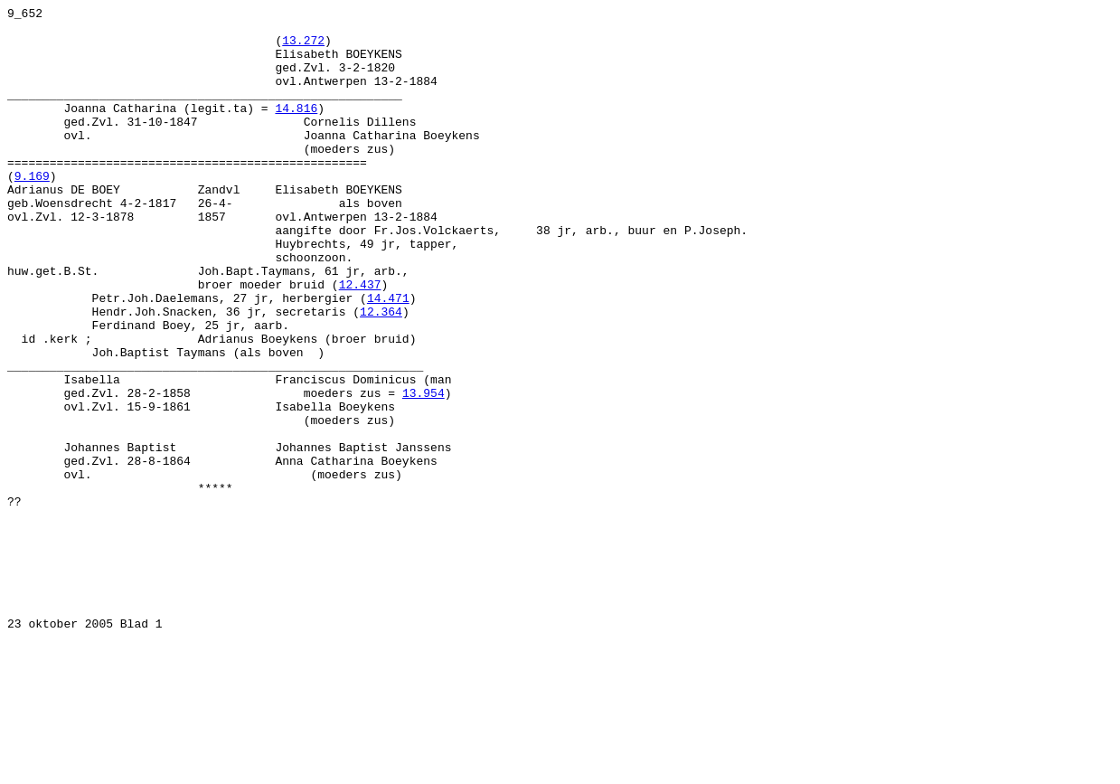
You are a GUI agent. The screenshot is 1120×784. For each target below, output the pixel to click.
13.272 (303, 48)
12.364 (381, 373)
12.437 (360, 341)
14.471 (388, 357)
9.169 (32, 211)
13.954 (423, 471)
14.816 (296, 129)
